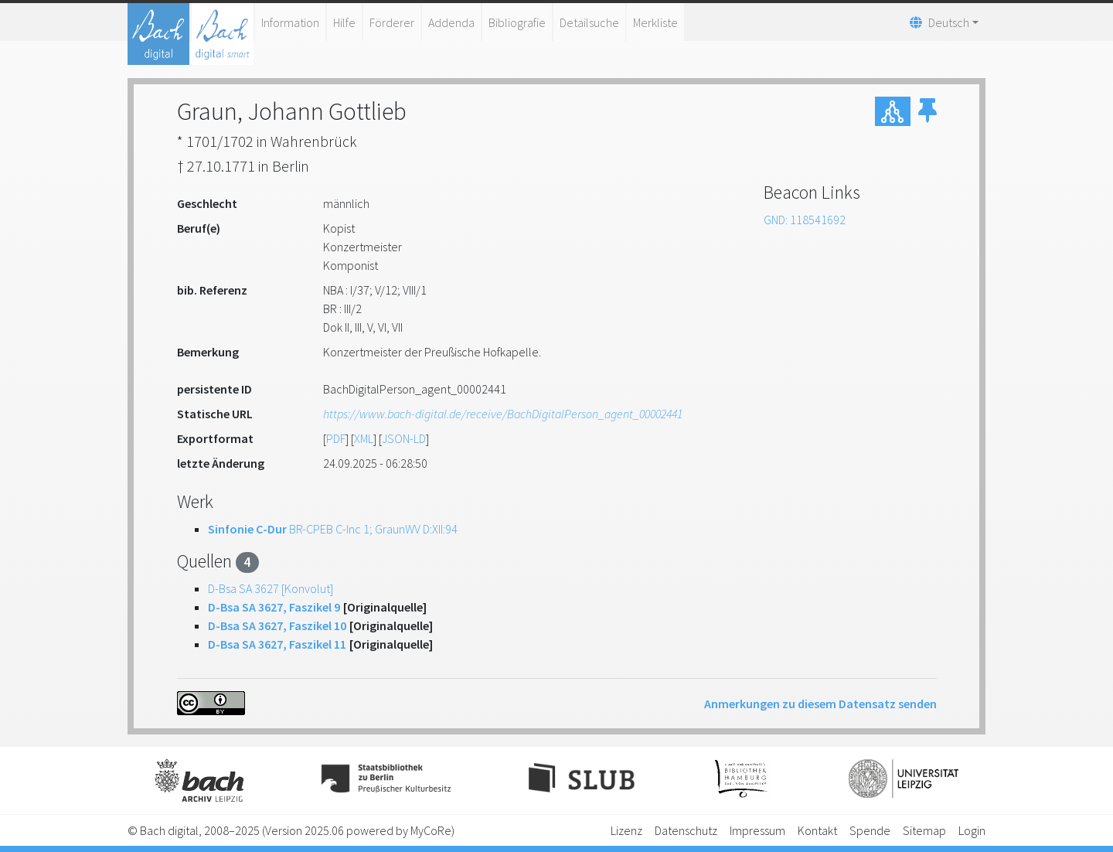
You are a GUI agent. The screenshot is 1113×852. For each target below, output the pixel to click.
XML (363, 438)
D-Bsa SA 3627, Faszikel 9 (274, 607)
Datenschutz (686, 830)
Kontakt (817, 830)
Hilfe (344, 22)
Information (290, 22)
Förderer (391, 22)
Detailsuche (589, 22)
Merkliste (655, 22)
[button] (927, 111)
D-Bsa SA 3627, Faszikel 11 (277, 644)
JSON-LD (404, 438)
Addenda (451, 22)
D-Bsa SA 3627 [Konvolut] (270, 588)
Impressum (757, 830)
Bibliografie (517, 22)
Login (971, 830)
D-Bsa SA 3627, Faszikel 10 (277, 625)
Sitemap (924, 830)
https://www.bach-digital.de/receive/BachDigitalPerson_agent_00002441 (502, 413)
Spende (869, 830)
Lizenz (626, 830)
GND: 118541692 (805, 219)
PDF (335, 438)
